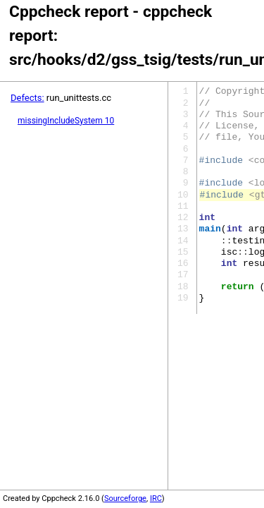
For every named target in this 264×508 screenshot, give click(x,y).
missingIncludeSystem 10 (66, 121)
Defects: (27, 97)
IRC (156, 498)
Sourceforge (125, 498)
